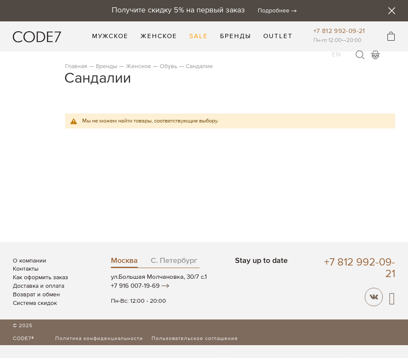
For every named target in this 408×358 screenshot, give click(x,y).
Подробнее (273, 11)
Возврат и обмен (36, 295)
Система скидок (35, 303)
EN (336, 49)
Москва (124, 261)
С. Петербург (174, 261)
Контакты (26, 269)
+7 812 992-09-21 (339, 31)
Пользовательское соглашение (195, 338)
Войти (375, 55)
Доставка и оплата (38, 286)
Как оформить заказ (40, 277)
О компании (29, 261)
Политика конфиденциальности (99, 338)
